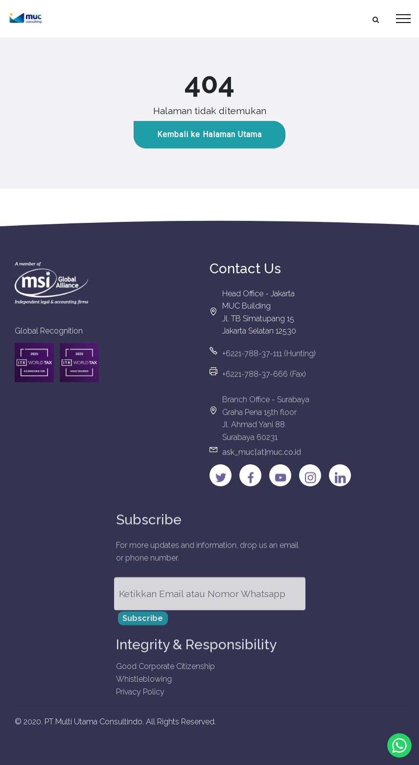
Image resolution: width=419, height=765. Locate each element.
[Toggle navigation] (403, 19)
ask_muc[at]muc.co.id (261, 455)
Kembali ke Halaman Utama (209, 135)
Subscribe (142, 622)
